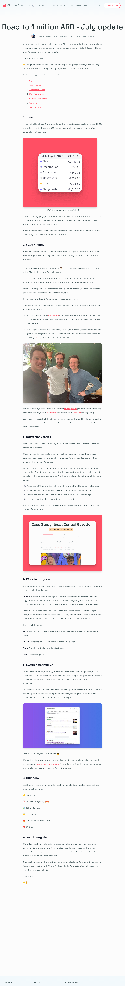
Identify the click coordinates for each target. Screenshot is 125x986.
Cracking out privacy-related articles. (43, 648)
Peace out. (28, 876)
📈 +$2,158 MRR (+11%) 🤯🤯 (36, 801)
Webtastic (51, 412)
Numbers (33, 103)
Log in (97, 5)
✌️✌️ (25, 882)
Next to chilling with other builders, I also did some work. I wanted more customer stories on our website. (61, 446)
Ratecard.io (53, 315)
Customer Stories (37, 89)
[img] (33, 5)
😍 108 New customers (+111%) (37, 820)
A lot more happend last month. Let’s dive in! (43, 75)
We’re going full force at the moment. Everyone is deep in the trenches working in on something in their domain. (62, 588)
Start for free (112, 5)
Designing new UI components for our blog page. (49, 641)
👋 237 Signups (30, 814)
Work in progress (36, 94)
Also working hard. (34, 654)
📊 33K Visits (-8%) (31, 808)
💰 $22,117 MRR (30, 795)
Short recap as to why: (33, 58)
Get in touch (81, 6)
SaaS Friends (35, 85)
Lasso (37, 337)
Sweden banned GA (38, 98)
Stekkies (77, 412)
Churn (31, 81)
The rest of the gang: (32, 625)
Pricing (41, 6)
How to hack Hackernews (47, 764)
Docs (70, 6)
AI (48, 6)
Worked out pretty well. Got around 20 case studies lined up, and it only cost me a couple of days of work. (61, 507)
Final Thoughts (35, 107)
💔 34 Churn (28, 827)
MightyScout (70, 408)
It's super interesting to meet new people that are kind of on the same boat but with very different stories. (62, 307)
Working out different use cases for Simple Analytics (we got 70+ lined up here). (60, 633)
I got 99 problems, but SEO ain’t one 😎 (41, 753)
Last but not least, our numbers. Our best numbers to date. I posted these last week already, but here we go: (61, 787)
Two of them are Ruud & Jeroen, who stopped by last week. (50, 299)
